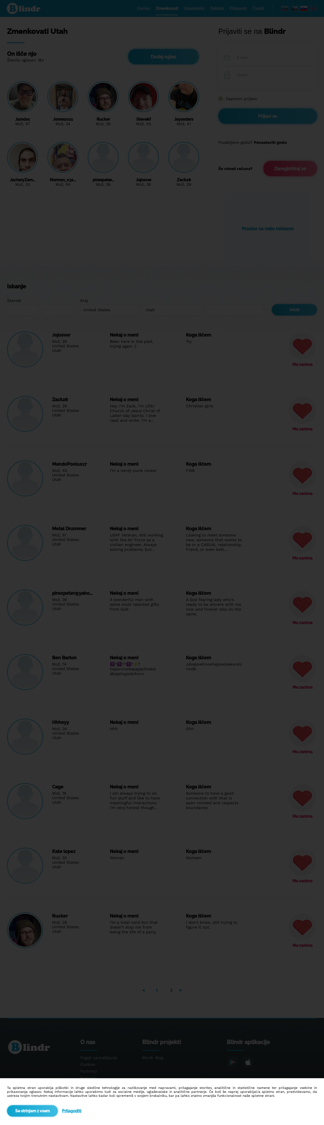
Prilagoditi (71, 1111)
